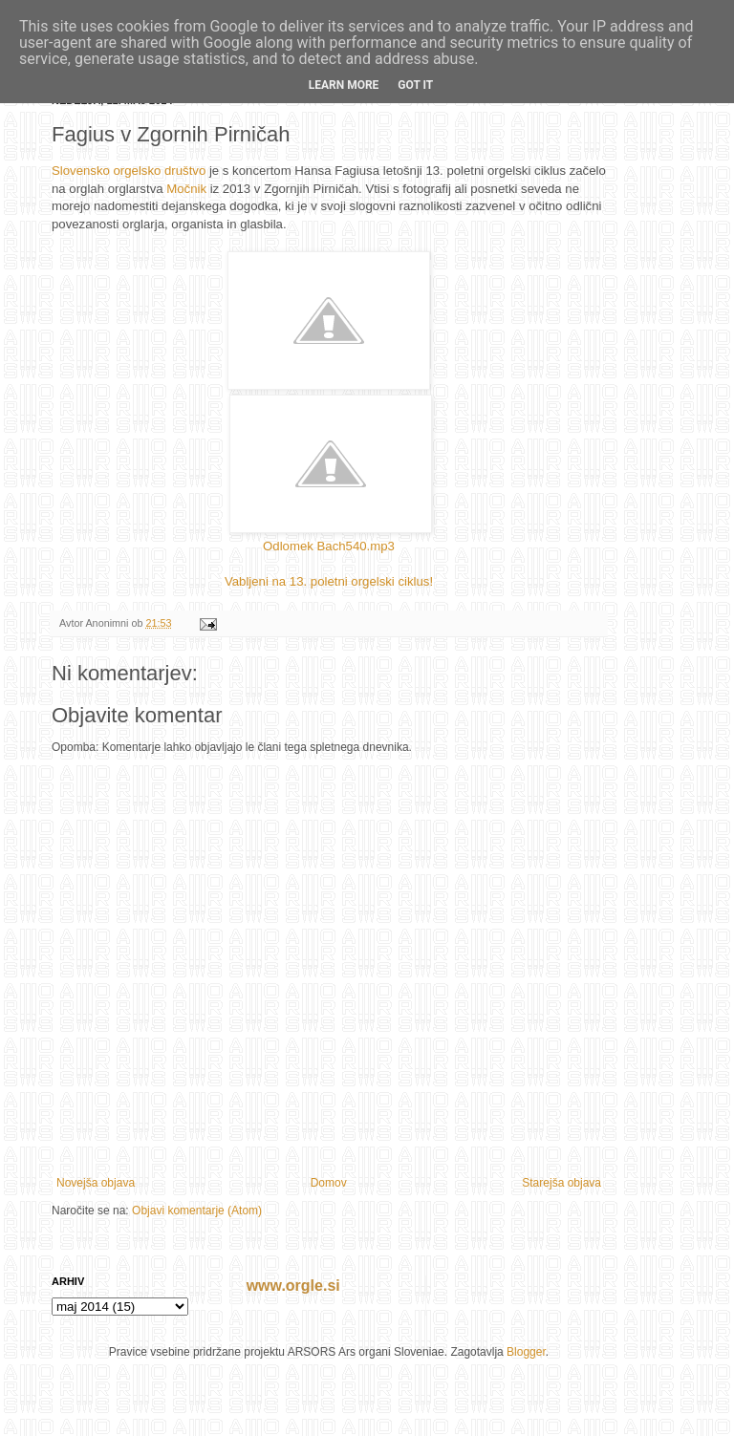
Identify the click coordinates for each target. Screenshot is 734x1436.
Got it (415, 85)
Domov (329, 1183)
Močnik (186, 189)
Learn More (344, 85)
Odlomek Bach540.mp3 (329, 546)
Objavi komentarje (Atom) (197, 1210)
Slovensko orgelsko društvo (128, 170)
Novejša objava (95, 1183)
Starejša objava (561, 1183)
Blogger (526, 1352)
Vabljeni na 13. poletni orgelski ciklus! (329, 581)
